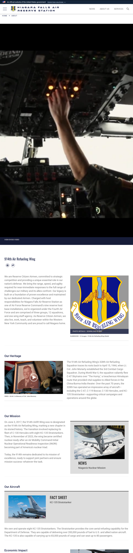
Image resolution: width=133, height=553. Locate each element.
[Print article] (7, 265)
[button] (56, 2)
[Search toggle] (128, 9)
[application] (34, 377)
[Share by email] (13, 265)
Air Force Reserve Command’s (28, 305)
